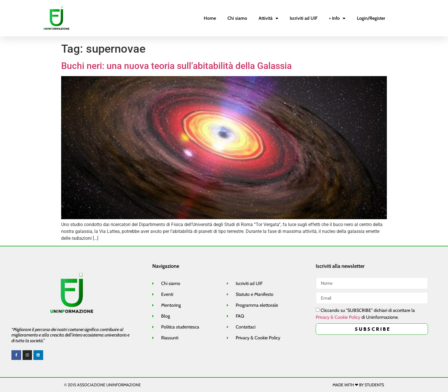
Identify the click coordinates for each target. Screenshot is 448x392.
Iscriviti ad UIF (303, 18)
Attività (268, 18)
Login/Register (371, 18)
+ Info (337, 18)
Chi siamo (237, 18)
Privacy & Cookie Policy (338, 317)
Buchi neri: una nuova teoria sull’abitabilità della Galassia (176, 65)
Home (210, 18)
